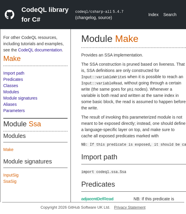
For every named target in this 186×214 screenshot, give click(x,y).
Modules (11, 91)
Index (153, 14)
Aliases (10, 104)
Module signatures (20, 98)
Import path (13, 73)
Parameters (14, 110)
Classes (10, 85)
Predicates (13, 79)
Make (12, 58)
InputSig (10, 175)
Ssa (35, 124)
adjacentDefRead (97, 198)
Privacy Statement (130, 207)
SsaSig (9, 181)
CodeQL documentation (40, 50)
